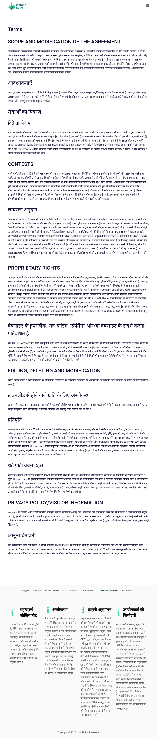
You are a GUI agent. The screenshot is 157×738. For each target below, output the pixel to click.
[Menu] (147, 5)
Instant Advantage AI (55, 591)
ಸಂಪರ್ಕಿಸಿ (37, 591)
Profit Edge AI (90, 591)
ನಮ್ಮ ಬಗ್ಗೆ (25, 591)
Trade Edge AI (128, 591)
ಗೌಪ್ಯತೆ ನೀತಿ (74, 591)
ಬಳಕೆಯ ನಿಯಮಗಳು (109, 591)
